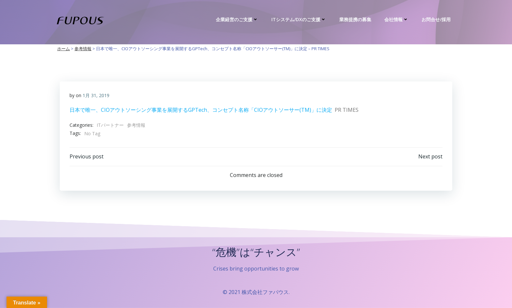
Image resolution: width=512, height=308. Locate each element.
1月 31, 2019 (96, 95)
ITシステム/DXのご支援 (298, 19)
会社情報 (396, 19)
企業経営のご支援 (237, 19)
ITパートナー (110, 125)
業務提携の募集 (355, 19)
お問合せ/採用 (436, 19)
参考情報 (136, 125)
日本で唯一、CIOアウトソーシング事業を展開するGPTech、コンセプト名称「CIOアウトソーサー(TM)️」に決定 (201, 109)
